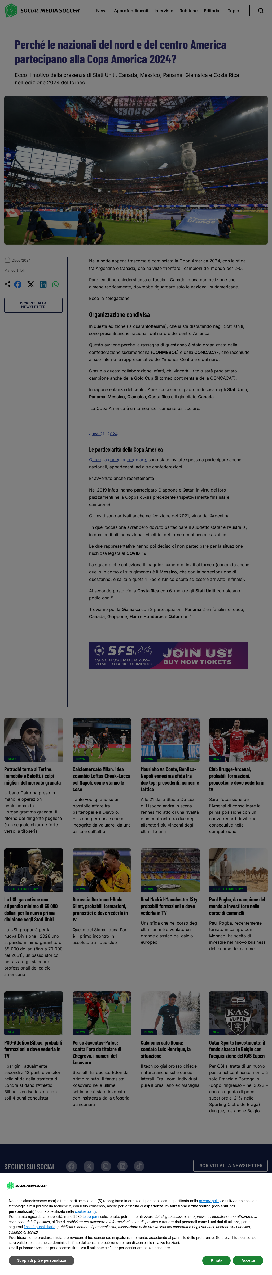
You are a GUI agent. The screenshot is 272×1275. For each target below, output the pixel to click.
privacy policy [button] (210, 1201)
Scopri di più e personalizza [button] (41, 1260)
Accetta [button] (248, 1260)
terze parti (91, 1216)
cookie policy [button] (85, 1211)
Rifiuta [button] (216, 1260)
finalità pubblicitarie (39, 1227)
